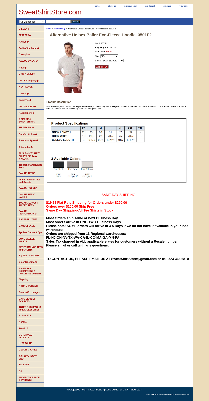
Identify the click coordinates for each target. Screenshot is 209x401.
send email (150, 6)
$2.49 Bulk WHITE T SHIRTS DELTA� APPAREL (29, 156)
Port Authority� (27, 106)
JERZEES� (25, 35)
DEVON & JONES (28, 349)
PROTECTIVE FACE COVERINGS (29, 378)
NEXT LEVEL (26, 86)
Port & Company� (29, 80)
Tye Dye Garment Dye (30, 232)
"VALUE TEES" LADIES (27, 195)
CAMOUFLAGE (27, 226)
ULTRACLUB (25, 343)
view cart (183, 6)
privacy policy (130, 6)
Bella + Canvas (27, 74)
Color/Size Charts (28, 262)
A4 (20, 371)
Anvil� (23, 67)
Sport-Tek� (25, 100)
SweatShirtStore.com (50, 12)
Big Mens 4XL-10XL (29, 255)
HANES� (24, 42)
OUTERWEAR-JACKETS (26, 336)
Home (49, 29)
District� (24, 93)
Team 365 (24, 364)
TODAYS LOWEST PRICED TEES (28, 204)
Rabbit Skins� (27, 113)
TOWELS (23, 328)
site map (167, 6)
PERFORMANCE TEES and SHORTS (31, 248)
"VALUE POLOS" (28, 188)
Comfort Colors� (28, 134)
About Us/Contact (28, 286)
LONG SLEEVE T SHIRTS (28, 240)
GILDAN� (24, 29)
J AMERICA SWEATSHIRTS (27, 120)
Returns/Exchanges (29, 292)
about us (112, 6)
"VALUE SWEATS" (28, 61)
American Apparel (28, 140)
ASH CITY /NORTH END (28, 357)
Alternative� (59, 29)
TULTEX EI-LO (26, 127)
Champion (24, 54)
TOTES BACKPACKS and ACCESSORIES (30, 308)
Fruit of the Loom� (29, 48)
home (97, 6)
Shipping (23, 279)
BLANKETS (25, 315)
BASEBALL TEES (28, 219)
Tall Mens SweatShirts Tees (30, 166)
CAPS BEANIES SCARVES (27, 300)
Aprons (23, 322)
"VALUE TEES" (27, 173)
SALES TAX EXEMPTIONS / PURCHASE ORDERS (30, 271)
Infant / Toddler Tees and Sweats (29, 181)
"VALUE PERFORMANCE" (28, 212)
